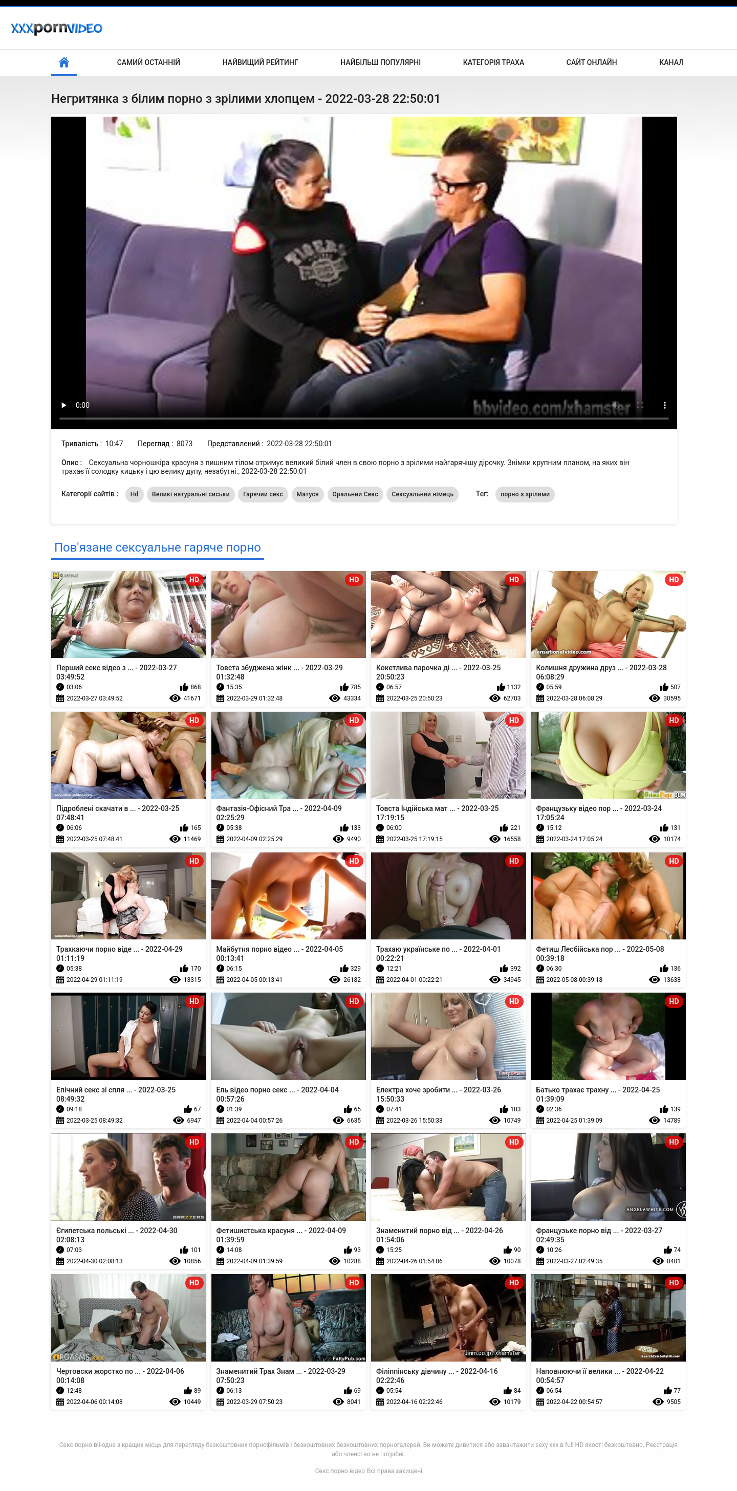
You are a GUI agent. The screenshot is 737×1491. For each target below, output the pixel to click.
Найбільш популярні (380, 62)
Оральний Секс (355, 494)
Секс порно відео (340, 1471)
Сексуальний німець (422, 494)
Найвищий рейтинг (260, 62)
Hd (135, 494)
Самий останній (148, 62)
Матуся (308, 494)
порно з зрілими (525, 494)
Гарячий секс (263, 494)
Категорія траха (493, 62)
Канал (671, 62)
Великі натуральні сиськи (191, 494)
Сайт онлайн (592, 62)
